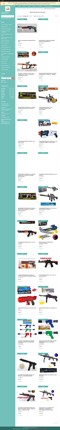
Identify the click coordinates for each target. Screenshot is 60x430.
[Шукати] (12, 16)
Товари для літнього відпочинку (5, 31)
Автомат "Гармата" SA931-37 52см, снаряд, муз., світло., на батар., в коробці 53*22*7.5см (26, 74)
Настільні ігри (4, 63)
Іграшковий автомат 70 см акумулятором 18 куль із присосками (45, 108)
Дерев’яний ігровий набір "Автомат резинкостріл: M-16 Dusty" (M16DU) (48, 74)
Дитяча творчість (4, 42)
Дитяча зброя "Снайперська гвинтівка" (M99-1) (46, 243)
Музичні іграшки (4, 59)
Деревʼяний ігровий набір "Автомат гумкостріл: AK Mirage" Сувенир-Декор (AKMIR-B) (26, 209)
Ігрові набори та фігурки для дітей (7, 54)
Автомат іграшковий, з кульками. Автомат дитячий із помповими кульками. (26, 342)
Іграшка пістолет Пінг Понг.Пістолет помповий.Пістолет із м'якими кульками (48, 342)
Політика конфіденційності (42, 428)
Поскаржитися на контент (33, 428)
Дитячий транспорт (5, 40)
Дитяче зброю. (40, 8)
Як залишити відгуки (48, 6)
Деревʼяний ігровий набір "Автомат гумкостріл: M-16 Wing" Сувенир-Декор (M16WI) (26, 175)
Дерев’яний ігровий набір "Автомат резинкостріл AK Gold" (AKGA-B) (27, 108)
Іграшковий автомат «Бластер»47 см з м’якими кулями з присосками (48, 142)
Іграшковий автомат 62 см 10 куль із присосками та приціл (48, 209)
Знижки (33, 6)
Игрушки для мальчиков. (32, 8)
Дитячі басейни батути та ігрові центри (6, 38)
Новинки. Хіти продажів (6, 28)
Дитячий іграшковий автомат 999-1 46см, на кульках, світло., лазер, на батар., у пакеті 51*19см (26, 408)
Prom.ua (35, 427)
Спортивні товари (5, 65)
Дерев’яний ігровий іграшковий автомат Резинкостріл (47, 41)
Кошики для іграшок (5, 67)
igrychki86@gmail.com (5, 121)
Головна (19, 6)
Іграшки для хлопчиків (6, 49)
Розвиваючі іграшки (5, 56)
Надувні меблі (4, 26)
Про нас (24, 6)
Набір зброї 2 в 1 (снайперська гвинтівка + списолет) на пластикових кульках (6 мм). (46, 408)
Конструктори (4, 45)
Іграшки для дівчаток (5, 47)
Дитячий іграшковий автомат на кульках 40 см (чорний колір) (26, 375)
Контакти (29, 6)
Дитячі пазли (4, 61)
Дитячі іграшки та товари (6, 24)
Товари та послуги (22, 8)
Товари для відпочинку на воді (6, 35)
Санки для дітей (4, 69)
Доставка (40, 6)
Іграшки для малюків (5, 51)
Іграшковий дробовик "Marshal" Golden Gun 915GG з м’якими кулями (27, 276)
